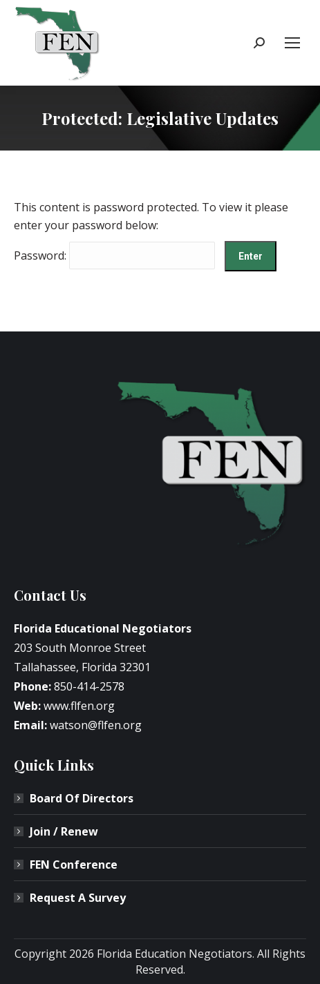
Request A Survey (78, 897)
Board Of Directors (81, 798)
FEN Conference (73, 864)
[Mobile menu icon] (292, 43)
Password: (114, 255)
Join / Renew (64, 831)
